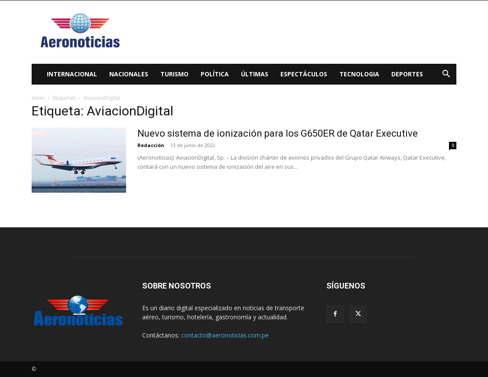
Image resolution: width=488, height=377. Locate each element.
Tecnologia (359, 74)
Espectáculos (303, 74)
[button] (446, 75)
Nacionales (128, 74)
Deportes (407, 74)
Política (215, 74)
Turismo (174, 74)
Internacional (72, 74)
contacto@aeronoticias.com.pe (225, 335)
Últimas (254, 74)
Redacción (150, 145)
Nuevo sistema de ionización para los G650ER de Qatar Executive (277, 133)
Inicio (38, 98)
